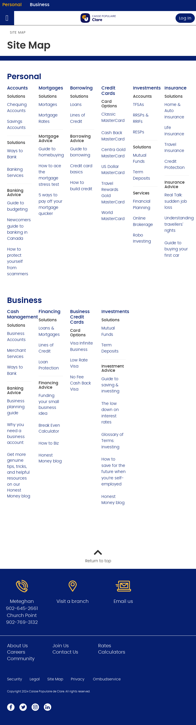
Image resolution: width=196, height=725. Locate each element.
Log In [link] (185, 18)
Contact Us (65, 652)
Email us (123, 601)
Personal (12, 5)
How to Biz (49, 443)
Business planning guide (15, 407)
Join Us (60, 646)
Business (39, 5)
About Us (17, 646)
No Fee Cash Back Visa (80, 383)
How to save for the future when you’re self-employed (113, 471)
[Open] (7, 18)
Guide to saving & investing (110, 385)
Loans (76, 105)
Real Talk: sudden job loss (175, 201)
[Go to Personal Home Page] (98, 18)
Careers (16, 652)
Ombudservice (107, 679)
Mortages (48, 105)
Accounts (17, 88)
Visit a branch (72, 601)
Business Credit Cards (80, 317)
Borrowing (81, 88)
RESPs (138, 132)
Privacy (77, 679)
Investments (147, 88)
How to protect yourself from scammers (17, 261)
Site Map (55, 679)
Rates (104, 646)
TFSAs (138, 105)
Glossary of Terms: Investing (112, 441)
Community (21, 658)
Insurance (175, 88)
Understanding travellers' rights (179, 224)
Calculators (111, 652)
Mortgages (51, 88)
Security (14, 679)
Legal (35, 679)
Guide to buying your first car (176, 249)
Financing (49, 312)
